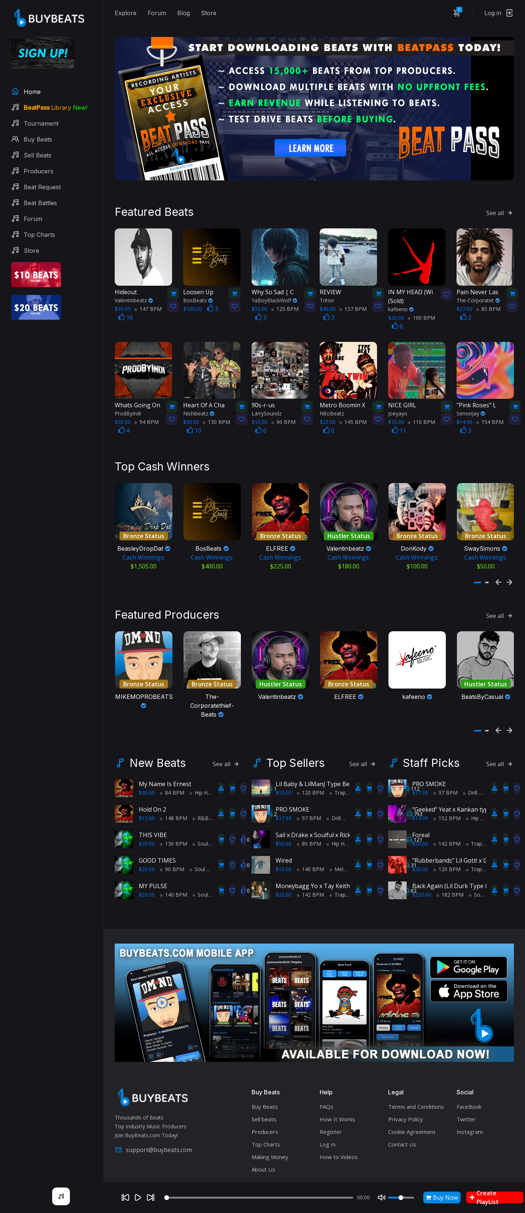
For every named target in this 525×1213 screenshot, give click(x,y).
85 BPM (488, 299)
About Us (263, 1155)
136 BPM (173, 830)
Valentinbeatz (134, 291)
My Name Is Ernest (165, 771)
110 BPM (421, 412)
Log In (328, 1130)
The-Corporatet (478, 291)
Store (208, 13)
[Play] (138, 1197)
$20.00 (284, 881)
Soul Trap (206, 830)
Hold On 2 (152, 796)
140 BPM (173, 881)
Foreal (421, 822)
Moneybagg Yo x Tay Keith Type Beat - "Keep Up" (344, 873)
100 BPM (421, 308)
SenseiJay (471, 404)
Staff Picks (431, 749)
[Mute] (381, 1197)
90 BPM (283, 412)
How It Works (337, 1105)
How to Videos (339, 1143)
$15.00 (147, 804)
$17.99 (284, 804)
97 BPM (309, 804)
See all (500, 204)
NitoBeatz (332, 404)
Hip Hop (201, 779)
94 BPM (146, 412)
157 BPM (353, 299)
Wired (284, 847)
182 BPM (450, 881)
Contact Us (402, 1130)
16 (125, 308)
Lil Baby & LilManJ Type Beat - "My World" (333, 771)
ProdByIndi (128, 404)
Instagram (470, 1118)
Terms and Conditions (416, 1093)
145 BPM (353, 412)
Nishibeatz (198, 404)
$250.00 (421, 881)
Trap (337, 779)
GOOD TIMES (157, 847)
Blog (183, 13)
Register (331, 1118)
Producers (265, 1118)
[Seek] (258, 1197)
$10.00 (284, 855)
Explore (126, 13)
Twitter (466, 1105)
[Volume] (401, 1197)
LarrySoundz (267, 404)
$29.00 (147, 830)
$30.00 (147, 779)
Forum (157, 13)
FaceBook (469, 1093)
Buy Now (441, 1197)
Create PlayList (484, 1197)
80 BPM (309, 830)
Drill (333, 804)
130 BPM (216, 412)
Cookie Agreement (411, 1118)
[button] (477, 573)
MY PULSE (153, 873)
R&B (200, 804)
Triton (327, 291)
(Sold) (411, 287)
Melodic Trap (347, 855)
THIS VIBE (153, 822)
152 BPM (447, 804)
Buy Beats (265, 1093)
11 (399, 421)
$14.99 (420, 804)
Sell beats (264, 1105)
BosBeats (198, 291)
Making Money (270, 1143)
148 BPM (173, 804)
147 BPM (148, 299)
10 (194, 421)
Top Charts (266, 1130)
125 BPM (285, 299)
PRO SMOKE (292, 796)
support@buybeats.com (153, 1136)
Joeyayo (397, 404)
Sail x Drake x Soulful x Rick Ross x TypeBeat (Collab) (348, 822)
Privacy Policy (405, 1105)
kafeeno (401, 299)
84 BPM (172, 779)
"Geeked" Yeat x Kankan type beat (459, 796)
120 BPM (310, 779)
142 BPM (310, 881)
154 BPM (490, 412)
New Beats (157, 749)
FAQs (326, 1093)
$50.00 (284, 830)
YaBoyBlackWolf (274, 291)
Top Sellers (295, 749)
